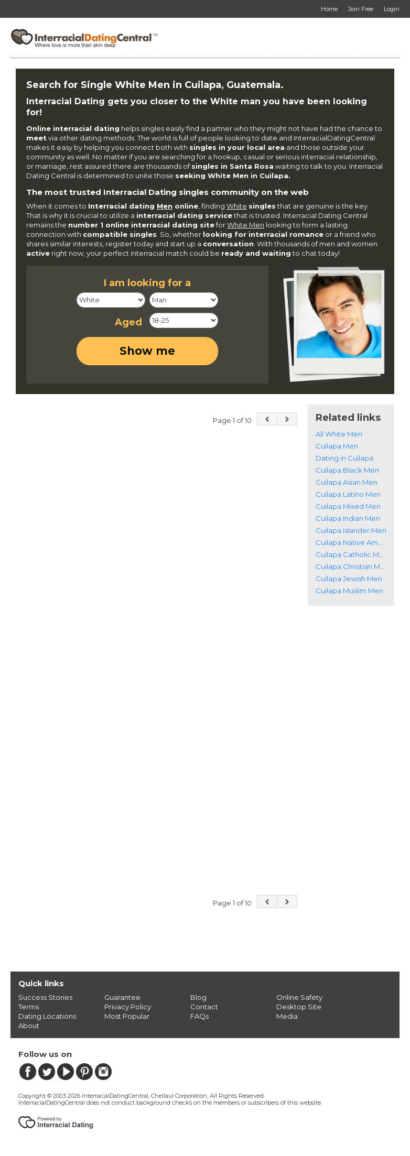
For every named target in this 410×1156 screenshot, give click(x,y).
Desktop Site (298, 1006)
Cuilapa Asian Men (346, 482)
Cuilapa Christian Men (352, 566)
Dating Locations (47, 1016)
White (236, 206)
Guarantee (122, 997)
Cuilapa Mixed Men (348, 506)
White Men (245, 225)
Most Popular (126, 1016)
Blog (198, 997)
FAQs (199, 1016)
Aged (128, 322)
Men (164, 206)
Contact (204, 1006)
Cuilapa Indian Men (348, 518)
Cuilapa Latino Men (348, 494)
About (28, 1025)
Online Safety (299, 997)
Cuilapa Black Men (347, 470)
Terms (28, 1006)
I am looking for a (147, 283)
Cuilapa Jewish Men (349, 578)
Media (287, 1016)
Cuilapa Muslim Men (349, 590)
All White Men (339, 434)
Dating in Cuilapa (344, 458)
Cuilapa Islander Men (351, 530)
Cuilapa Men (337, 446)
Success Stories (45, 997)
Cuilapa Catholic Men (352, 554)
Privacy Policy (127, 1006)
